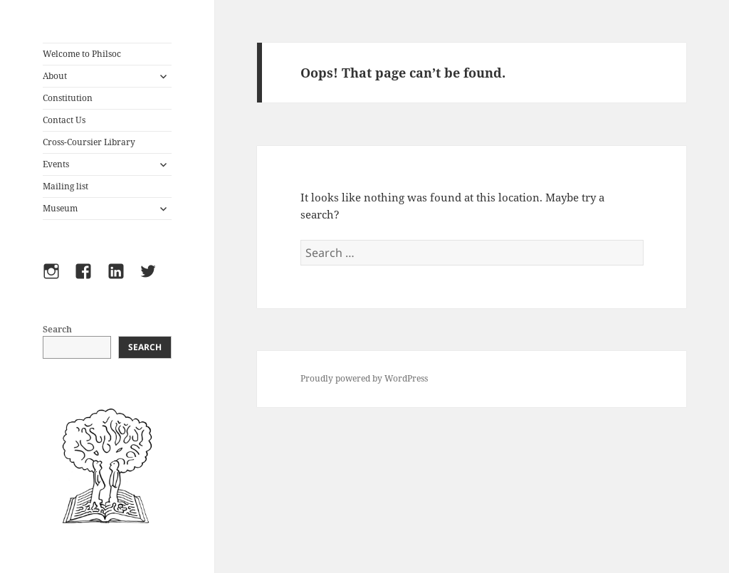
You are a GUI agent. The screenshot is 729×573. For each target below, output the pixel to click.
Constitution (68, 98)
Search (57, 329)
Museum (60, 208)
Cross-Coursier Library (89, 142)
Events (56, 164)
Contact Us (64, 120)
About (55, 76)
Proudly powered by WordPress (364, 378)
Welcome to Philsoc (82, 54)
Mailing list (65, 186)
